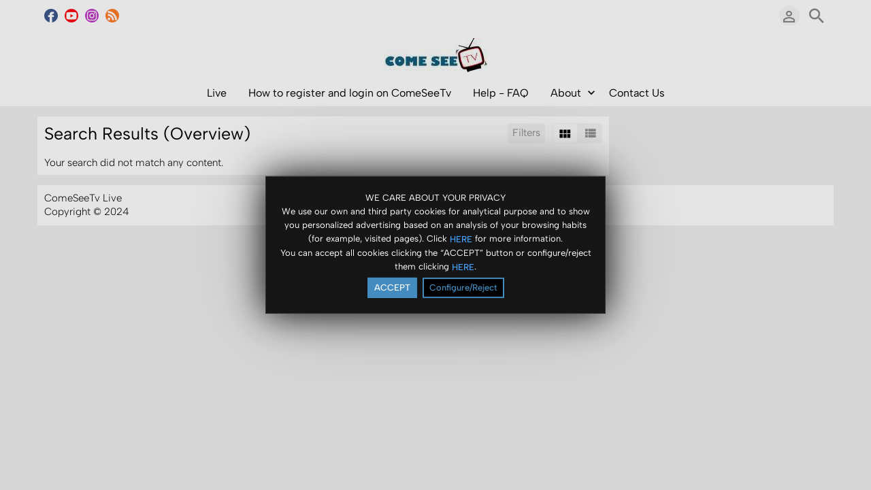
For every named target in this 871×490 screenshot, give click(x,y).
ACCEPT (392, 287)
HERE (461, 238)
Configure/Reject (463, 287)
